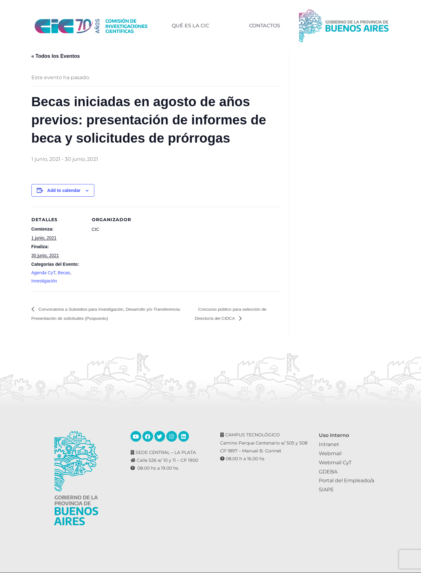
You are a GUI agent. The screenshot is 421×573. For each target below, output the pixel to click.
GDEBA (328, 472)
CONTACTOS (264, 25)
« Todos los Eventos (55, 56)
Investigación (44, 280)
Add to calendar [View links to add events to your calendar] (63, 190)
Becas (64, 272)
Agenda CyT (43, 272)
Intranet (329, 445)
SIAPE (326, 490)
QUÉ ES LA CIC (190, 25)
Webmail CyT (335, 463)
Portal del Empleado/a (346, 481)
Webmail (330, 454)
